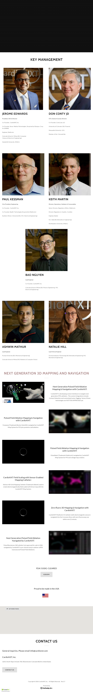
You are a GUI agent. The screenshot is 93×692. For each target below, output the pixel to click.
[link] (46, 688)
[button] (5, 690)
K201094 (46, 574)
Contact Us (9, 670)
